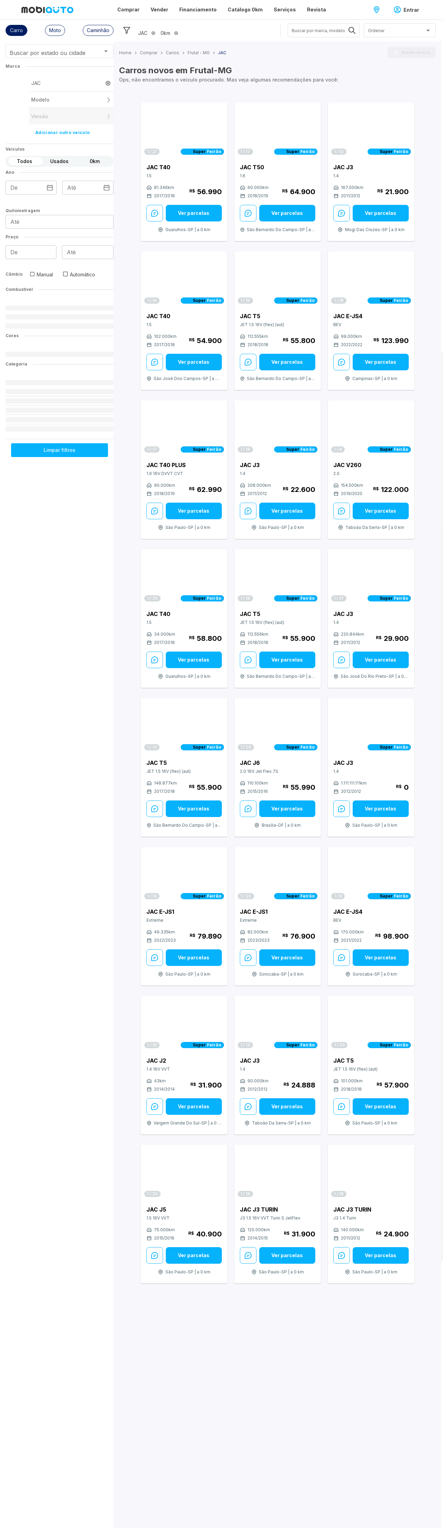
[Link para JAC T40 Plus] (184, 428)
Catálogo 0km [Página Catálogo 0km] (245, 9)
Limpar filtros (59, 450)
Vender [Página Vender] (159, 9)
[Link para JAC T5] (278, 279)
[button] (16, 30)
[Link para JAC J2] (184, 1024)
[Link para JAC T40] (184, 130)
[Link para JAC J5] (184, 1172)
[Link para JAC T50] (278, 130)
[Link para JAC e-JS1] (184, 875)
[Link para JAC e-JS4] (371, 279)
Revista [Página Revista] (316, 9)
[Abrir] (106, 51)
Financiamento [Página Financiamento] (198, 9)
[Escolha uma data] (50, 187)
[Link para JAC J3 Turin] (278, 1172)
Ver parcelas (193, 213)
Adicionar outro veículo (62, 132)
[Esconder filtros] (126, 30)
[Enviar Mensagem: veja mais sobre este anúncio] (154, 213)
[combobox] (51, 53)
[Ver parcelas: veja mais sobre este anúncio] (194, 213)
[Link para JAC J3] (371, 130)
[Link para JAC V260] (371, 428)
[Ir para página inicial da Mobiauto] (47, 10)
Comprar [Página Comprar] (128, 9)
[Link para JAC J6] (278, 726)
